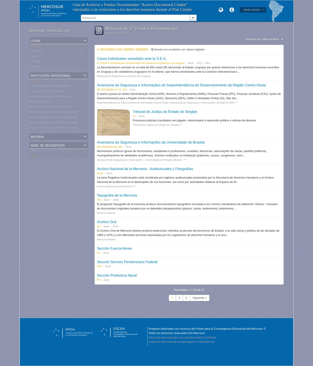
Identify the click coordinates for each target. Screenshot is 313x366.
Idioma (220, 10)
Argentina (36, 51)
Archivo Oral (106, 222)
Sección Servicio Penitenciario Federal (127, 262)
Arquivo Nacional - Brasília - (47, 92)
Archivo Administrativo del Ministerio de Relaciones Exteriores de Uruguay (76, 112)
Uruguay (35, 62)
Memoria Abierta (40, 102)
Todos (34, 46)
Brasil (33, 56)
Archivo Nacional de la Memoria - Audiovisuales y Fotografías (145, 169)
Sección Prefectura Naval (117, 275)
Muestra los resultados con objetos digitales (178, 49)
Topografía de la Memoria (117, 195)
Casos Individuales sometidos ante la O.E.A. (132, 58)
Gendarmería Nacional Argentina (50, 107)
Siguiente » (200, 297)
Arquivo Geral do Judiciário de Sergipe (54, 128)
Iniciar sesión (251, 9)
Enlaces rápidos (231, 10)
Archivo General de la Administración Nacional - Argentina (66, 118)
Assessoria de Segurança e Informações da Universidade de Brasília (151, 142)
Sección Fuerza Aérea (114, 248)
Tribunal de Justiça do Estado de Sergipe (165, 112)
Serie (33, 156)
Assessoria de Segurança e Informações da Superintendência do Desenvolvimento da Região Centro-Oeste (181, 85)
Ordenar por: (254, 39)
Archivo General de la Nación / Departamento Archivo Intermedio (71, 123)
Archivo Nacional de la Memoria (50, 86)
